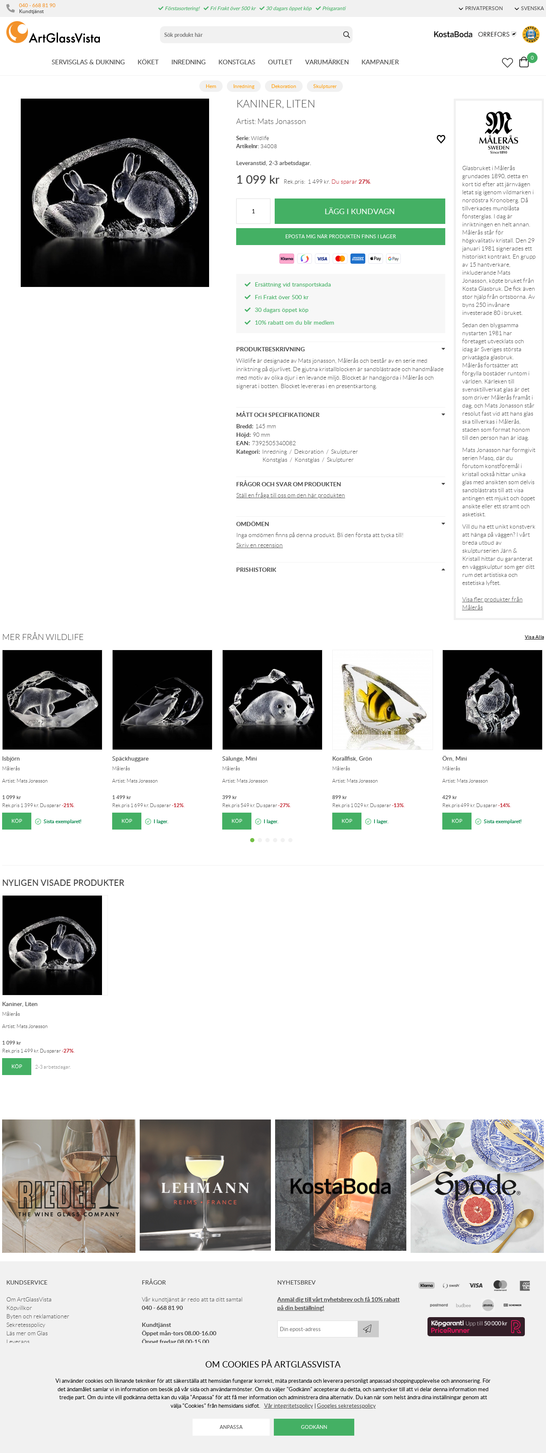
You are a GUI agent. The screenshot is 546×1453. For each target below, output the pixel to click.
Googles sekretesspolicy (346, 1405)
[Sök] (250, 34)
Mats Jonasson (281, 121)
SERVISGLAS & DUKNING (88, 62)
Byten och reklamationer (37, 1316)
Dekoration (309, 451)
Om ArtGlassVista (29, 1299)
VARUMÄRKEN (327, 62)
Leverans (18, 1341)
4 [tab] (275, 846)
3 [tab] (267, 846)
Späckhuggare (130, 758)
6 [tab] (290, 846)
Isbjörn (11, 758)
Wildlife (260, 138)
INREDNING (188, 62)
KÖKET (148, 62)
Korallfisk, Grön (352, 758)
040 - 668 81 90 (37, 5)
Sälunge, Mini (239, 758)
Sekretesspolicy (25, 1324)
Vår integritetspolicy (288, 1405)
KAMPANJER (380, 62)
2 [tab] (260, 846)
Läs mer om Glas (27, 1333)
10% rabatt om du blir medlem (294, 322)
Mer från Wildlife (43, 637)
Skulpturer (344, 451)
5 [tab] (283, 846)
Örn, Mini (454, 758)
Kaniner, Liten (20, 1004)
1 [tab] (252, 846)
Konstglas (274, 459)
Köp (16, 820)
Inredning (274, 451)
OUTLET (280, 62)
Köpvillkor (19, 1307)
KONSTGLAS (236, 62)
